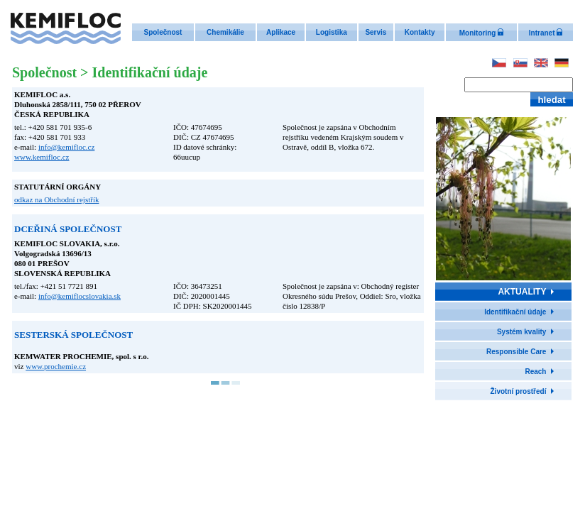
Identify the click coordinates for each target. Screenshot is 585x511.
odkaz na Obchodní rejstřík (56, 199)
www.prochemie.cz (56, 366)
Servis (375, 32)
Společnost (162, 32)
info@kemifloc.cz (66, 147)
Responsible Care (516, 352)
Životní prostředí (519, 391)
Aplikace (280, 32)
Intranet (545, 33)
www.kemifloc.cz (41, 157)
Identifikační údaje (515, 312)
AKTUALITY (522, 292)
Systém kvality (522, 332)
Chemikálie (225, 32)
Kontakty (420, 32)
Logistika (331, 32)
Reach (535, 371)
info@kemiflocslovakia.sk (79, 296)
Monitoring (481, 33)
